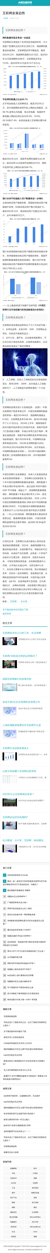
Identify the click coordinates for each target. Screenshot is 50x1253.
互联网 (5, 18)
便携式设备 (35, 1193)
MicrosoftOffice (35, 1217)
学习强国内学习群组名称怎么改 (20, 987)
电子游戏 (35, 1202)
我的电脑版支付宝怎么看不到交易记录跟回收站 (23, 1049)
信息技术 (13, 1178)
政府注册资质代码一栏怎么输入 (17, 1119)
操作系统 (35, 1188)
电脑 (35, 1178)
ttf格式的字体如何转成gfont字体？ (21, 963)
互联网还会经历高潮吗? (15, 817)
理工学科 (35, 1222)
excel (35, 1232)
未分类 (24, 601)
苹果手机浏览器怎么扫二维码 (19, 908)
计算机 (35, 1173)
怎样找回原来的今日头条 (17, 875)
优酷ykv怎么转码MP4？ (17, 896)
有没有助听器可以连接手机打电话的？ (19, 1114)
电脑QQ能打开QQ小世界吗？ (19, 936)
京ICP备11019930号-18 (33, 1250)
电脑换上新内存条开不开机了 (19, 969)
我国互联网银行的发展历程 (17, 679)
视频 (35, 1236)
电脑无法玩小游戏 (11, 1152)
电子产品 (13, 1198)
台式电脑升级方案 (14, 957)
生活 (13, 1232)
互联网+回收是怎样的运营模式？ (20, 656)
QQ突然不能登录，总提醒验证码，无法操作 (22, 1096)
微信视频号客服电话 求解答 (18, 890)
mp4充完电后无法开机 (13, 1055)
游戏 (35, 1198)
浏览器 (13, 1236)
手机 (13, 1173)
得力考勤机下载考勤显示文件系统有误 (23, 993)
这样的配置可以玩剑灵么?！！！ (17, 1131)
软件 (35, 1168)
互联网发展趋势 (10, 1016)
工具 (13, 1188)
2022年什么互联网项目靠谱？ (18, 794)
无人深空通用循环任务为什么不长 (18, 1070)
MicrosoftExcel (35, 1227)
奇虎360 (13, 1227)
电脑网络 (13, 1168)
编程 (13, 1207)
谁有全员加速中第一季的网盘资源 (21, 915)
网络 (13, 1202)
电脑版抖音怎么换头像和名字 (19, 981)
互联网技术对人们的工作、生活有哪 (22, 633)
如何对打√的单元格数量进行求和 (17, 1125)
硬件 (13, 1193)
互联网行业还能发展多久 (16, 748)
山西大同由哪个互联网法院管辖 (19, 771)
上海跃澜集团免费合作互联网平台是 (22, 725)
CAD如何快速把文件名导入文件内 (18, 1043)
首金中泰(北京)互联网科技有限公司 (21, 702)
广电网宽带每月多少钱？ (17, 902)
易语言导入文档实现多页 (14, 1037)
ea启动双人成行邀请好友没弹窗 (20, 975)
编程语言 (13, 1212)
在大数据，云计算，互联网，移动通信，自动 (25, 840)
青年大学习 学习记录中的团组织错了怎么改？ (26, 951)
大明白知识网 (8, 1246)
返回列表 (7, 614)
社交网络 (35, 1212)
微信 (35, 1207)
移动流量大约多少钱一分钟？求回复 (22, 999)
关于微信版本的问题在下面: (16, 609)
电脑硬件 (13, 1222)
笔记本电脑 (13, 1217)
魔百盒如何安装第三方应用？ (19, 930)
